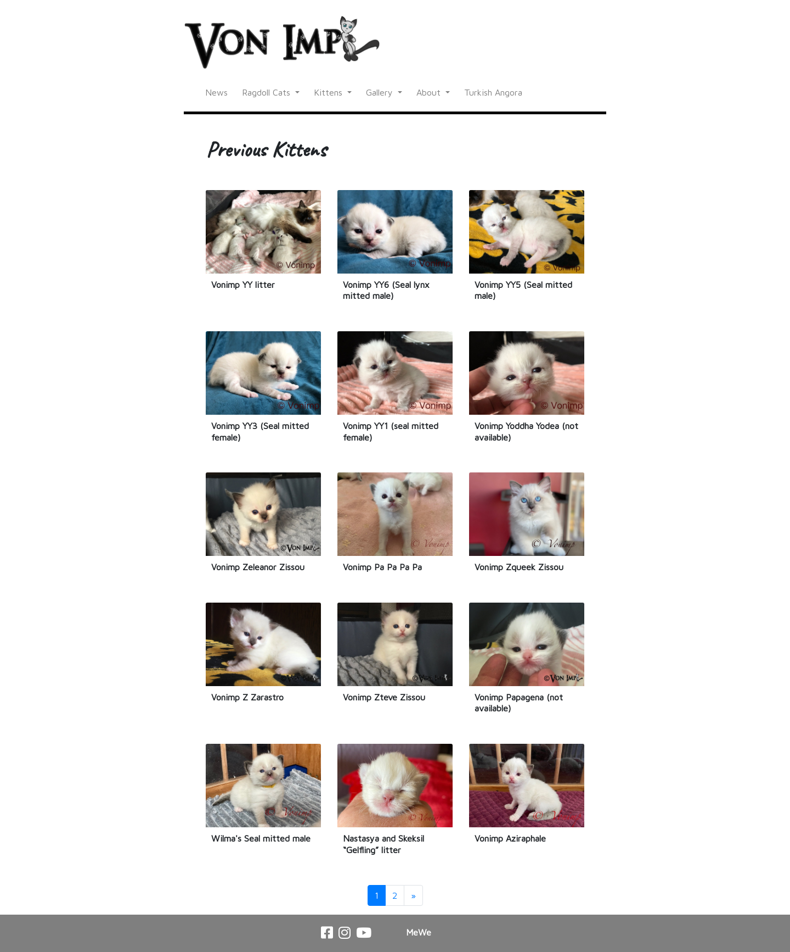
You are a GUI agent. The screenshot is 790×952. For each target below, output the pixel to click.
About (429, 92)
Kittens (329, 92)
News (216, 92)
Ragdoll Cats (267, 92)
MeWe (418, 932)
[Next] (413, 895)
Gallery (381, 92)
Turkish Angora (493, 92)
